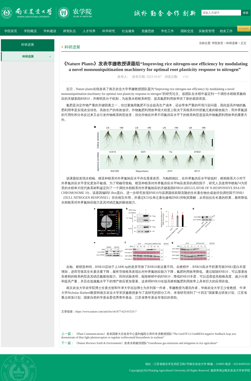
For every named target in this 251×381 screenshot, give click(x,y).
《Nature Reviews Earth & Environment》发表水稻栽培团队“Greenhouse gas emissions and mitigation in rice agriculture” (146, 343)
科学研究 (108, 31)
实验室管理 (207, 31)
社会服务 (128, 31)
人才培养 (89, 31)
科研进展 (27, 44)
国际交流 (187, 31)
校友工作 (226, 31)
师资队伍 (69, 31)
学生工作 (167, 31)
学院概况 (30, 31)
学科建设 (49, 31)
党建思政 (147, 31)
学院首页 (10, 31)
